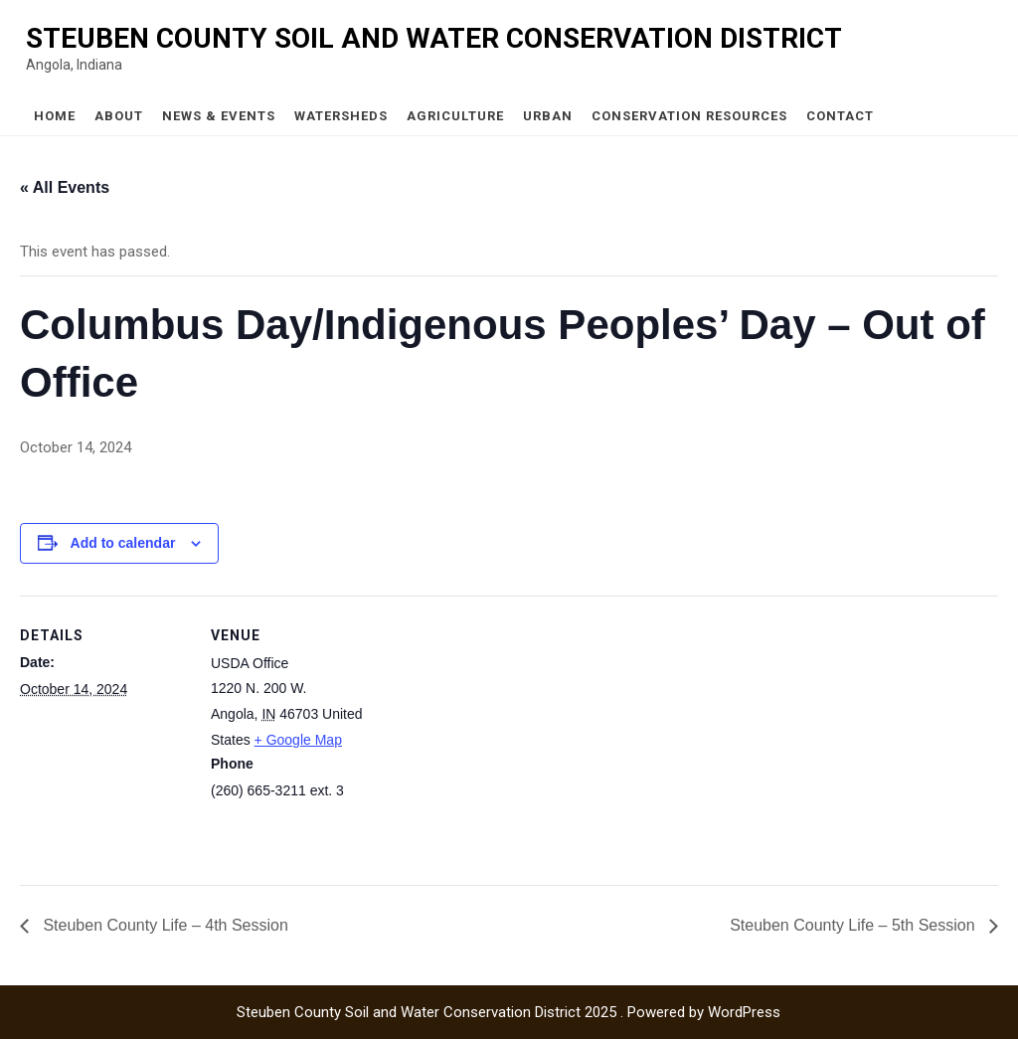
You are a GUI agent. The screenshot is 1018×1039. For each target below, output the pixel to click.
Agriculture (455, 115)
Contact (840, 115)
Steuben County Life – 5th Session (854, 925)
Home (55, 115)
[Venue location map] (506, 733)
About (118, 115)
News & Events (218, 115)
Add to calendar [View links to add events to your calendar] (123, 543)
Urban (548, 115)
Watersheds (341, 115)
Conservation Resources (689, 115)
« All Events (64, 187)
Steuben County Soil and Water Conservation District (434, 38)
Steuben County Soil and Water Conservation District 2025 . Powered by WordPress (508, 1012)
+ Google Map (298, 740)
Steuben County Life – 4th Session (163, 925)
